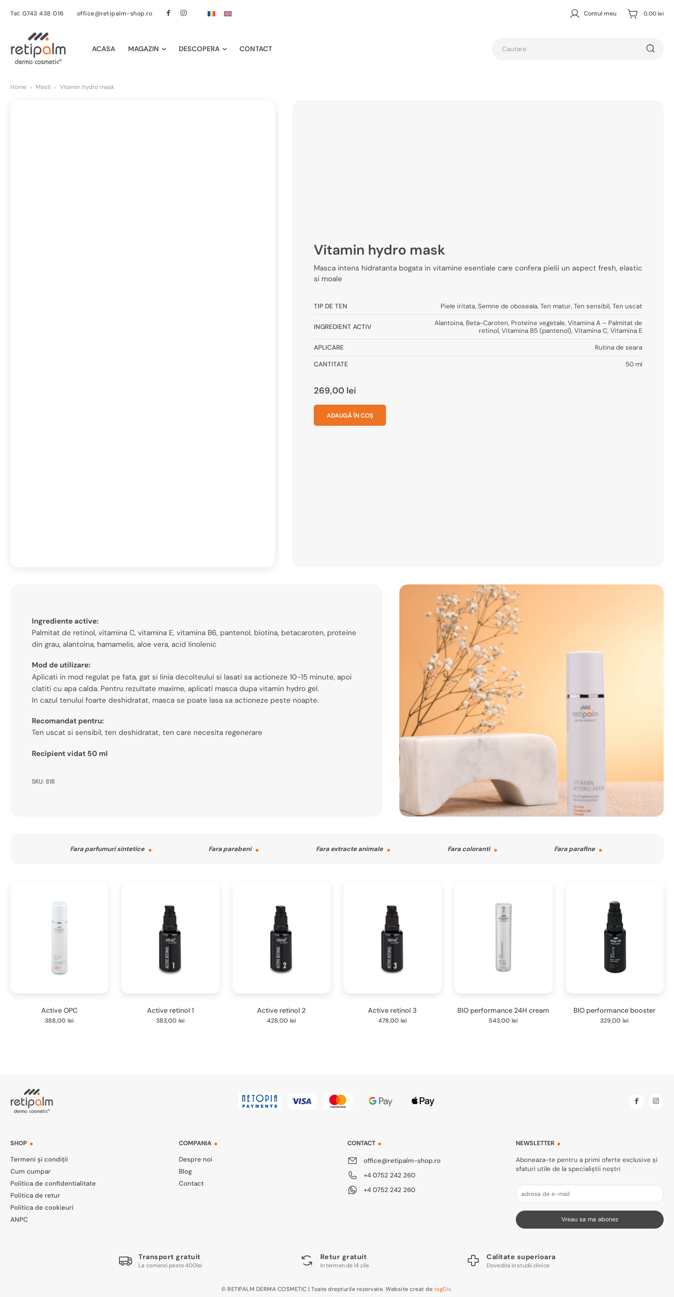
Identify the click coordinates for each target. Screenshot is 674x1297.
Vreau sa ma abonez (589, 1217)
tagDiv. (443, 1287)
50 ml (633, 363)
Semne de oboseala (507, 305)
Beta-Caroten (487, 321)
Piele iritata (458, 305)
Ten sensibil (592, 305)
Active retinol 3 (392, 1007)
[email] (590, 1191)
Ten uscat (627, 305)
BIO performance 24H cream (503, 1007)
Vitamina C (590, 329)
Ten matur (555, 305)
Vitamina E (626, 329)
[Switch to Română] (211, 13)
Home (18, 87)
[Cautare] (650, 49)
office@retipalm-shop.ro (115, 13)
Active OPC (59, 1007)
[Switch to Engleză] (228, 13)
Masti (43, 87)
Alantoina (449, 321)
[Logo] (160, 1258)
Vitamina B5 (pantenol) (536, 329)
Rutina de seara (618, 346)
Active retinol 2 (281, 1007)
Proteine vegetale (538, 321)
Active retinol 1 (170, 1007)
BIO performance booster (614, 1007)
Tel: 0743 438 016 (37, 13)
